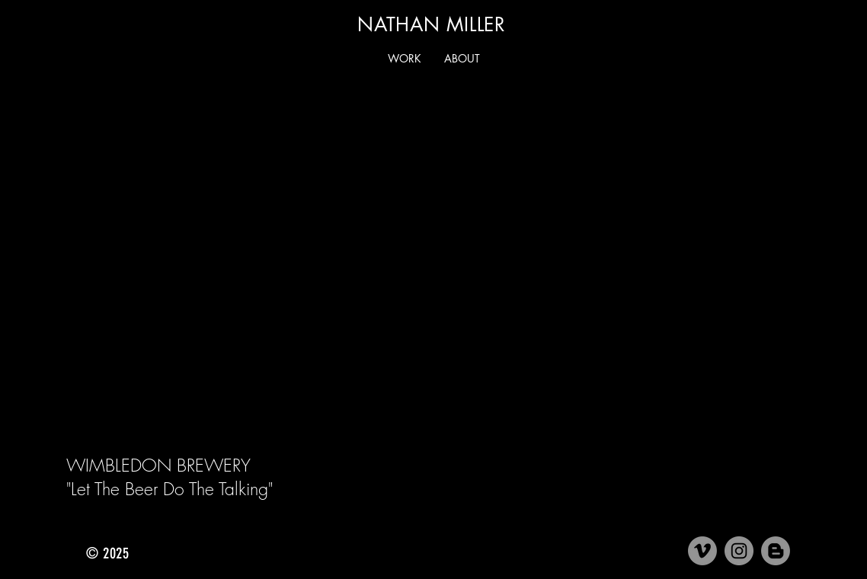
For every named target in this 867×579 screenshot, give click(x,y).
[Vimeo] (702, 550)
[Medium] (775, 550)
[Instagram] (739, 550)
